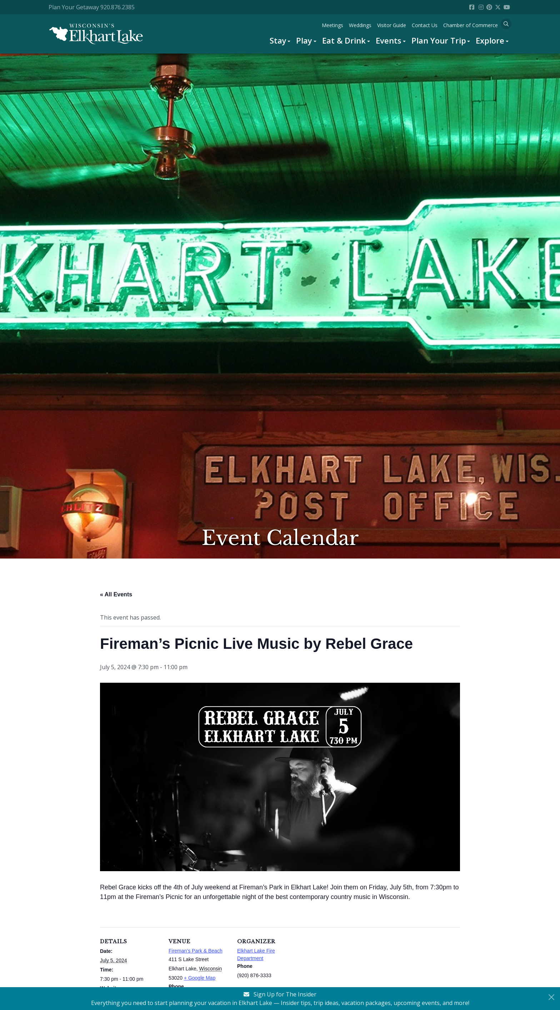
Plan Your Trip (438, 40)
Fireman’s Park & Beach (195, 951)
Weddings (360, 25)
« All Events (116, 594)
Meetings (332, 25)
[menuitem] (280, 40)
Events (388, 40)
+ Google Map (199, 978)
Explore (490, 40)
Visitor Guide (391, 25)
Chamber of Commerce (470, 25)
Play (304, 40)
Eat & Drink (344, 40)
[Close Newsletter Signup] (551, 997)
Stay (278, 40)
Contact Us (425, 25)
